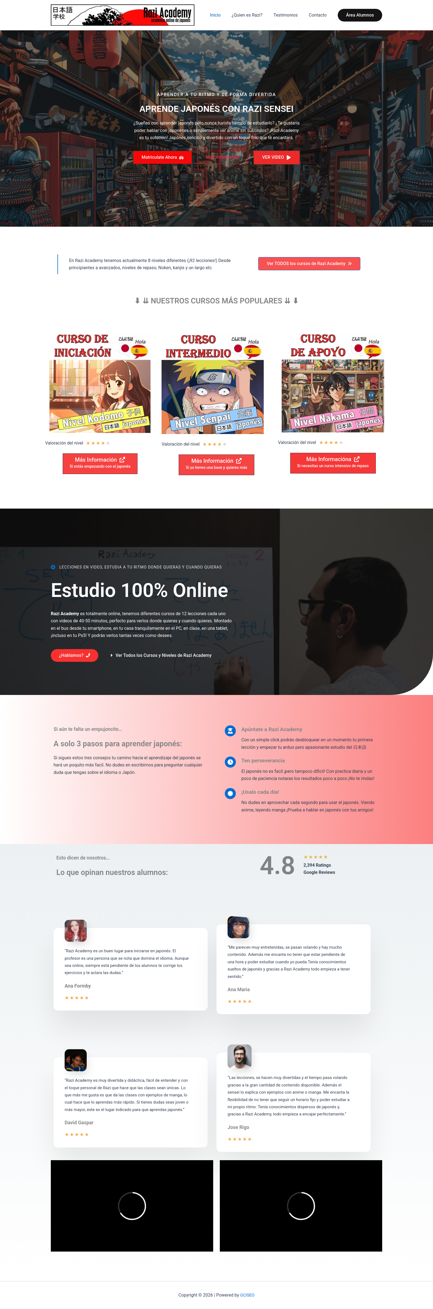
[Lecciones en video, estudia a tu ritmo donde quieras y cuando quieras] (136, 568)
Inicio (223, 15)
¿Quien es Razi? (252, 15)
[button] (360, 15)
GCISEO (247, 1295)
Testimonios (289, 15)
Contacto (319, 15)
